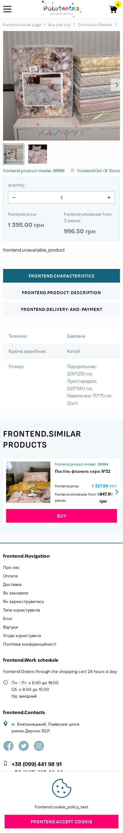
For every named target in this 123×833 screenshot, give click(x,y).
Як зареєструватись (23, 601)
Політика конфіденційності (29, 644)
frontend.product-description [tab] (61, 292)
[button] (117, 85)
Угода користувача (22, 635)
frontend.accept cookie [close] (61, 821)
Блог (8, 618)
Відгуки (10, 627)
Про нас (11, 567)
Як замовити (15, 593)
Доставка (12, 584)
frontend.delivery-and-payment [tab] (61, 309)
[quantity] (14, 197)
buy (61, 516)
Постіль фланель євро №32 (82, 471)
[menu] (10, 9)
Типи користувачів (21, 610)
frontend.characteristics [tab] (62, 276)
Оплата (10, 575)
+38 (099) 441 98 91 (37, 764)
